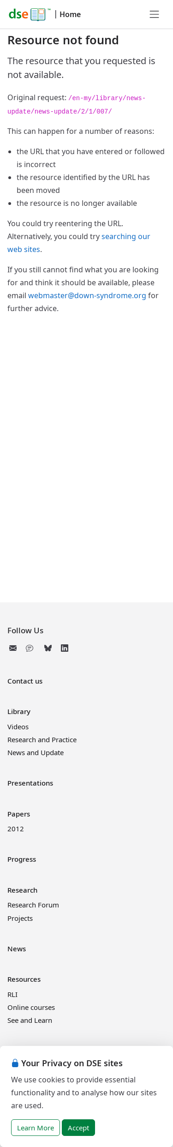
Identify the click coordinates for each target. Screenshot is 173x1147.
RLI (12, 994)
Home (70, 14)
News (16, 948)
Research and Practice (42, 739)
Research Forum (33, 904)
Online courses (31, 1007)
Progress (21, 859)
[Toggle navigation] (154, 14)
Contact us (24, 680)
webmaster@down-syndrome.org (87, 295)
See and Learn (29, 1020)
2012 (15, 828)
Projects (20, 918)
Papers (18, 813)
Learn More (35, 1127)
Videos (18, 726)
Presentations (30, 782)
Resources (24, 979)
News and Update (35, 752)
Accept (78, 1127)
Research (22, 890)
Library (18, 711)
